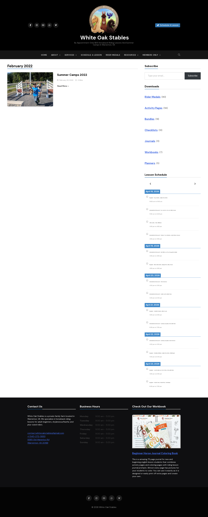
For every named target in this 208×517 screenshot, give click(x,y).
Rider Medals (113, 55)
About (54, 55)
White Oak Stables (104, 37)
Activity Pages (153, 108)
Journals (150, 141)
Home (44, 55)
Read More (62, 86)
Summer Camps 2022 (72, 75)
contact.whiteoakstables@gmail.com (45, 433)
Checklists (151, 130)
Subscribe (192, 75)
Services (69, 55)
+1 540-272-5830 (36, 436)
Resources (130, 55)
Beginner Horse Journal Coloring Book (155, 453)
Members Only (150, 55)
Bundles (149, 119)
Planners (150, 163)
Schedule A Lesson (91, 55)
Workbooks (151, 152)
